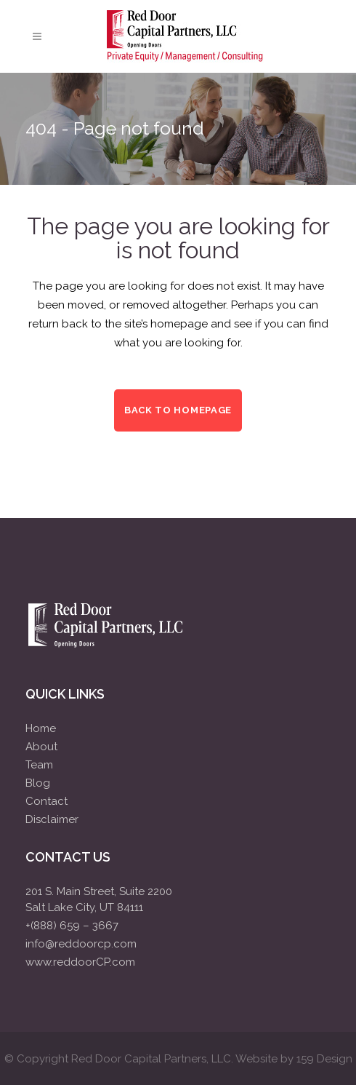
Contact (46, 801)
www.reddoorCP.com (80, 962)
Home (40, 728)
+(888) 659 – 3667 (71, 925)
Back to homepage (178, 410)
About (41, 746)
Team (39, 764)
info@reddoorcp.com (81, 943)
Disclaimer (51, 819)
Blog (37, 783)
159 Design (324, 1058)
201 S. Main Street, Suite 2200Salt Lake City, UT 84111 (98, 899)
